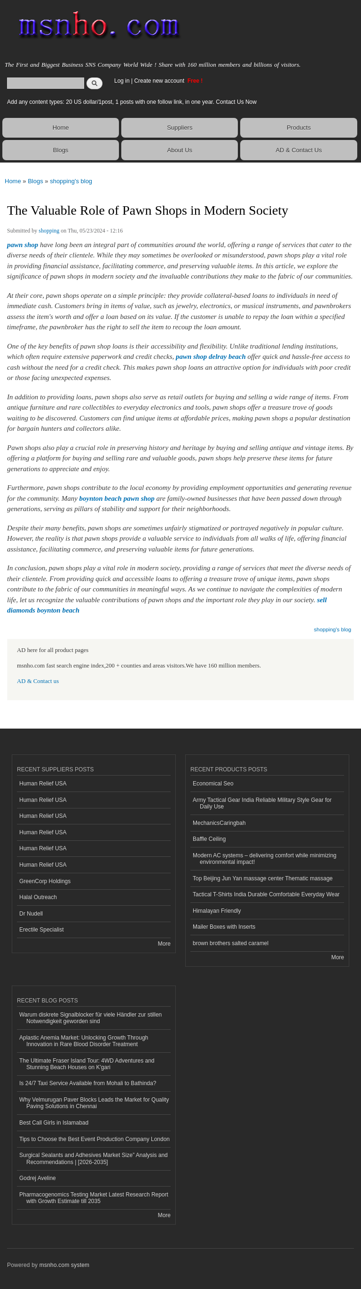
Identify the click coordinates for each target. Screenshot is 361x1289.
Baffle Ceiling (209, 839)
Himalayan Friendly (217, 911)
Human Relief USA (43, 783)
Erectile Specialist (41, 929)
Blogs (61, 150)
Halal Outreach (38, 897)
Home (61, 127)
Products (299, 127)
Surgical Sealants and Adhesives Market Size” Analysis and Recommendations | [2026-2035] (93, 1158)
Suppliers (179, 127)
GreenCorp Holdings (45, 881)
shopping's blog (71, 181)
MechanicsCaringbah (219, 823)
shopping (49, 230)
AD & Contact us (38, 681)
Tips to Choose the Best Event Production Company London (94, 1139)
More (164, 943)
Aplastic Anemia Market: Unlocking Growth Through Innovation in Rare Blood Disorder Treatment (83, 1041)
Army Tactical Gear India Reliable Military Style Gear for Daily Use (262, 803)
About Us (179, 150)
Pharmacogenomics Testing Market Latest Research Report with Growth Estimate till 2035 (93, 1197)
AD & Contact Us (298, 150)
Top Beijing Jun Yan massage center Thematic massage (263, 878)
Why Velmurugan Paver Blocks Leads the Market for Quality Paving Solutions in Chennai (94, 1103)
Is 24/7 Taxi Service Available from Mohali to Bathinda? (87, 1083)
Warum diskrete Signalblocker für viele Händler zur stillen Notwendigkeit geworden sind (90, 1018)
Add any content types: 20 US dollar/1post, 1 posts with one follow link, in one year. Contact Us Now (132, 102)
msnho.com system (64, 1265)
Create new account (160, 81)
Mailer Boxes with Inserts (224, 927)
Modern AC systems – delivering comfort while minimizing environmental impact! (265, 858)
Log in (122, 81)
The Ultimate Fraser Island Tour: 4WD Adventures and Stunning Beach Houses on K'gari (87, 1064)
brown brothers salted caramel (230, 943)
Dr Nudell (31, 913)
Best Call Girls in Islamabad (53, 1122)
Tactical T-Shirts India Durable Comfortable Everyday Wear (266, 894)
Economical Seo (213, 783)
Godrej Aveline (37, 1178)
